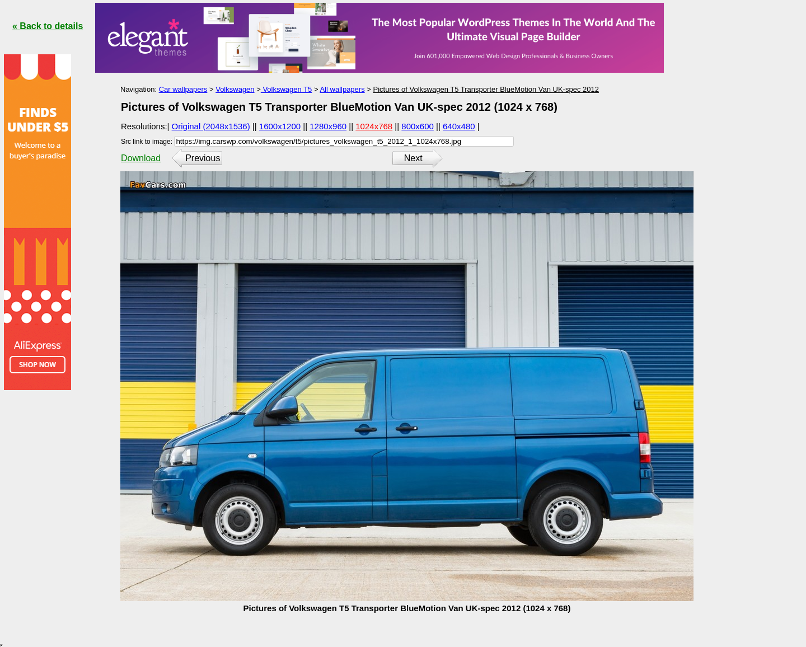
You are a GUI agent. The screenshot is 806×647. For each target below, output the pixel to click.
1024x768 (373, 126)
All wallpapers (342, 89)
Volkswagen (234, 89)
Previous (202, 158)
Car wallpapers (183, 89)
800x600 (417, 126)
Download (141, 158)
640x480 (459, 126)
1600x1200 (280, 126)
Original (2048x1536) (211, 126)
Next (413, 158)
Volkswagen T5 (286, 89)
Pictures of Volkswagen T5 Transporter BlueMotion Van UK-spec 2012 (485, 89)
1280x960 (328, 126)
